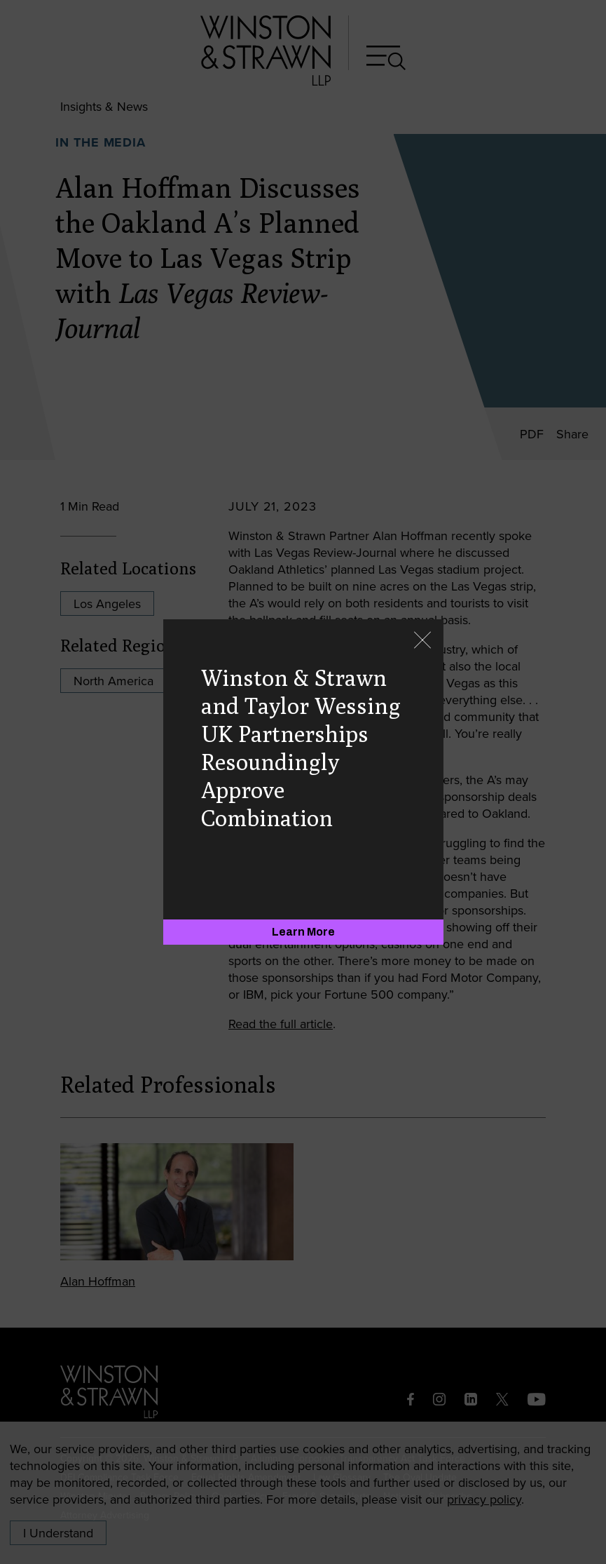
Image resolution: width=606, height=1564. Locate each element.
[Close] (422, 641)
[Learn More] (303, 932)
